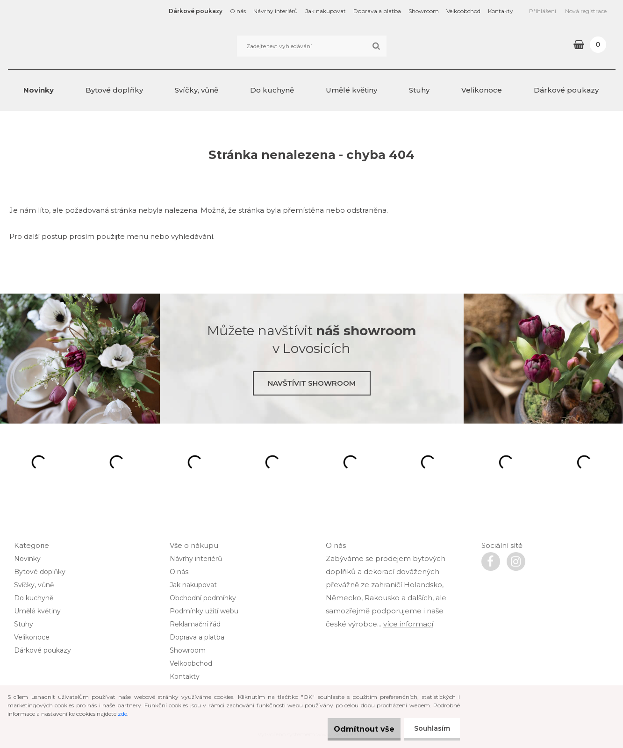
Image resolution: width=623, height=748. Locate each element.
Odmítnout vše (354, 729)
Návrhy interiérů (275, 10)
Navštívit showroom (312, 383)
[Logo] (72, 45)
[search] (376, 46)
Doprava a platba (377, 10)
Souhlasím (430, 728)
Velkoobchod (463, 10)
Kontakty (500, 10)
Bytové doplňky (114, 90)
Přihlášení (542, 10)
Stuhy (419, 90)
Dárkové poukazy (195, 10)
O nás (238, 10)
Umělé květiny (351, 90)
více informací (408, 623)
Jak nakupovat (325, 10)
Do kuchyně (272, 90)
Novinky (38, 90)
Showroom (423, 10)
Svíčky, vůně (196, 90)
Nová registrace (586, 10)
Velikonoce (481, 90)
